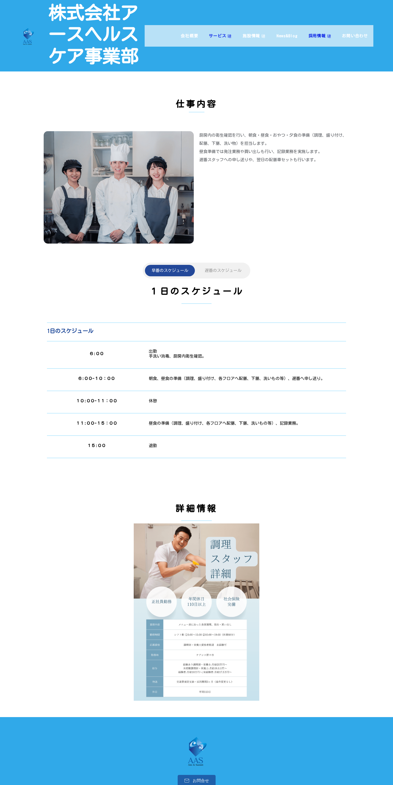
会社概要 (189, 25)
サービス (220, 25)
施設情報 (254, 25)
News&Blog (286, 25)
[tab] (170, 224)
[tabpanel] (196, 327)
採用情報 (319, 25)
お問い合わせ (355, 25)
